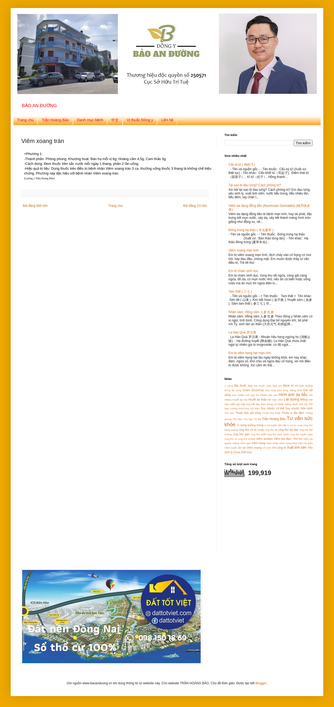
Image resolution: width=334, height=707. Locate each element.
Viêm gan (245, 443)
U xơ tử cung (294, 425)
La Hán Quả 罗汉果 (242, 332)
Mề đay (255, 404)
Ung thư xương (246, 438)
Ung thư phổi (258, 434)
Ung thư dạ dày (288, 429)
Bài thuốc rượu (262, 385)
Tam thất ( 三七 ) (240, 291)
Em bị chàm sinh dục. (243, 271)
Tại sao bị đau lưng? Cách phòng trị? (254, 185)
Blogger (260, 683)
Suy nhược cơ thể (272, 408)
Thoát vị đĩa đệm (293, 412)
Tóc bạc (248, 419)
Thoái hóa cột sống (248, 412)
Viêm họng (258, 443)
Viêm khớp (272, 443)
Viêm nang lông (288, 443)
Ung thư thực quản (278, 434)
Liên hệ (167, 120)
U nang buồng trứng (250, 425)
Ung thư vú (230, 438)
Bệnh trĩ (288, 385)
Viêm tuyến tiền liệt (235, 447)
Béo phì (277, 385)
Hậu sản (273, 395)
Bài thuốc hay (243, 385)
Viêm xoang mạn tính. (243, 250)
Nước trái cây (300, 404)
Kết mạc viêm (275, 399)
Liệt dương (291, 399)
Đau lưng (270, 390)
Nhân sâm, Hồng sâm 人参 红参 (251, 312)
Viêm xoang (254, 447)
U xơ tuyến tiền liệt (275, 425)
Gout (264, 395)
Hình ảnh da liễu (293, 395)
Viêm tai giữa (305, 443)
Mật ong (245, 404)
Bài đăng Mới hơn (35, 206)
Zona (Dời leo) (243, 452)
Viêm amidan (264, 438)
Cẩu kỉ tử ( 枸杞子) (241, 164)
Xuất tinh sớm (297, 447)
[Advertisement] (257, 518)
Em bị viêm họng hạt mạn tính (249, 353)
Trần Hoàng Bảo (55, 120)
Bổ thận (299, 385)
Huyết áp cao (239, 399)
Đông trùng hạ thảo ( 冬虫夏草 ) (250, 230)
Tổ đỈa (257, 419)
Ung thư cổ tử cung (251, 429)
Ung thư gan (241, 434)
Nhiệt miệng (284, 404)
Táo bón (229, 412)
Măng (304, 399)
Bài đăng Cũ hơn (195, 206)
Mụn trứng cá (268, 404)
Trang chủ (25, 120)
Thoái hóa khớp (271, 412)
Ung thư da (271, 429)
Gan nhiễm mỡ (240, 395)
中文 (115, 120)
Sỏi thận (255, 408)
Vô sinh (267, 447)
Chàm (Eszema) (253, 390)
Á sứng (228, 385)
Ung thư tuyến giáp (301, 434)
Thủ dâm (237, 419)
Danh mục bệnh (90, 120)
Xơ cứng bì (279, 447)
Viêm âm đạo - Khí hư (288, 438)
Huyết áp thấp (257, 399)
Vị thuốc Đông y (140, 120)
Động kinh (296, 390)
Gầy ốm (254, 395)
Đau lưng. (283, 390)
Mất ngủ (235, 404)
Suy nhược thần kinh (299, 408)
